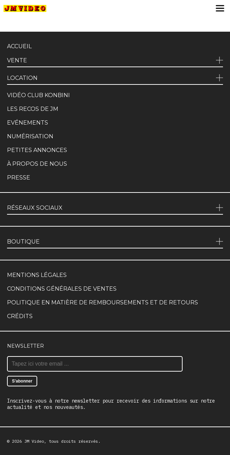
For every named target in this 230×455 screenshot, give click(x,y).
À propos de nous (37, 163)
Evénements (27, 122)
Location (22, 78)
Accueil (19, 46)
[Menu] (219, 9)
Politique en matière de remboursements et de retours (102, 302)
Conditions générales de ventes (62, 288)
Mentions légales (37, 275)
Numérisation (30, 136)
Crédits (20, 316)
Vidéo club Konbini (38, 95)
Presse (18, 177)
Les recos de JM (32, 109)
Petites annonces (37, 150)
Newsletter (25, 346)
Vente (17, 60)
